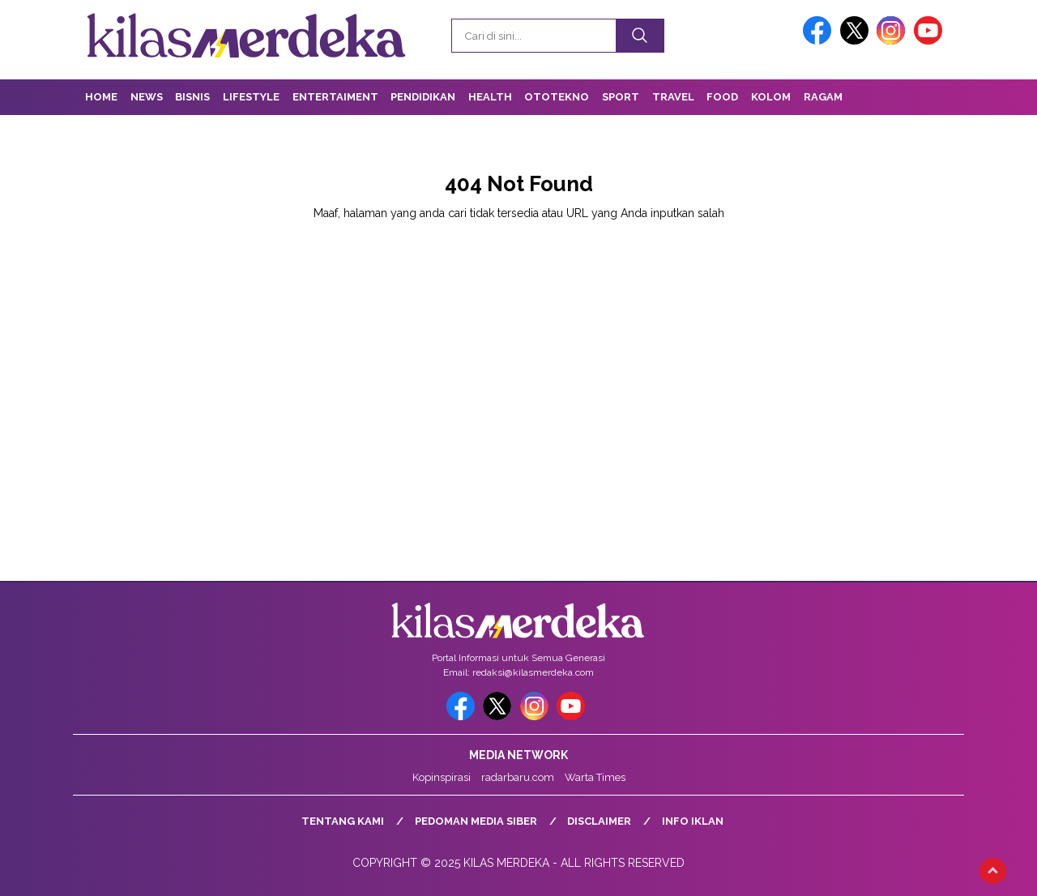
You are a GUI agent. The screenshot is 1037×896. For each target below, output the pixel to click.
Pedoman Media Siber (476, 821)
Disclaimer (599, 821)
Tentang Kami (342, 821)
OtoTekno (556, 97)
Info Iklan (692, 821)
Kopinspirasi (441, 777)
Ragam (823, 97)
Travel (673, 97)
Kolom (771, 97)
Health (490, 97)
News (146, 97)
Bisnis (192, 97)
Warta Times (595, 777)
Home (101, 97)
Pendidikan (422, 97)
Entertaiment (335, 97)
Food (722, 97)
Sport (620, 97)
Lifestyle (251, 97)
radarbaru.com (517, 777)
